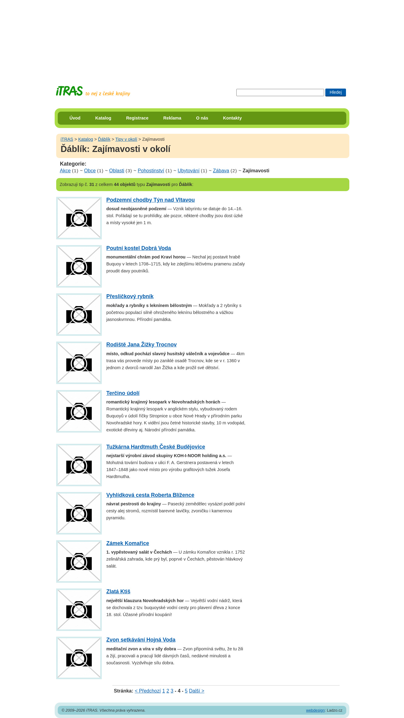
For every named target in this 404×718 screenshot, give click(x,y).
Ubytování (189, 170)
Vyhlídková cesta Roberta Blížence (150, 495)
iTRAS (66, 139)
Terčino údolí (122, 393)
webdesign (315, 710)
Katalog (103, 118)
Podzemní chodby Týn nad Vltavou (150, 200)
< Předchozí (148, 690)
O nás (202, 118)
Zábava (221, 170)
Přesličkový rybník (130, 296)
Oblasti (116, 170)
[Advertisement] (202, 38)
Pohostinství (151, 170)
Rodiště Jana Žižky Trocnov (141, 345)
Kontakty (232, 118)
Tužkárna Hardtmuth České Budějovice (155, 447)
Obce (90, 170)
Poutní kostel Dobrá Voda (138, 248)
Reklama (172, 118)
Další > (196, 690)
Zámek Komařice (127, 543)
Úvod (75, 118)
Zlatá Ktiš (118, 591)
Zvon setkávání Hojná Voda (140, 640)
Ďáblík (104, 139)
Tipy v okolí (126, 139)
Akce (65, 170)
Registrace (137, 118)
